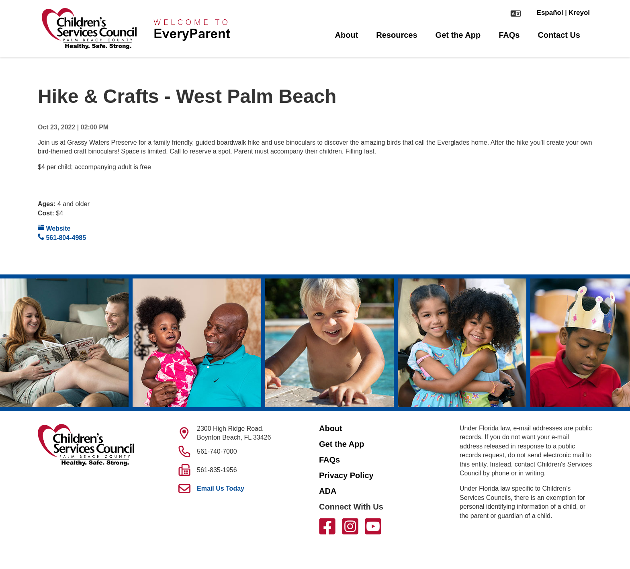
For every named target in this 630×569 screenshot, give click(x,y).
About (346, 35)
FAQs (509, 35)
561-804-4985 (62, 237)
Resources (396, 35)
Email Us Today (220, 488)
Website (54, 228)
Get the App (458, 35)
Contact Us (559, 35)
